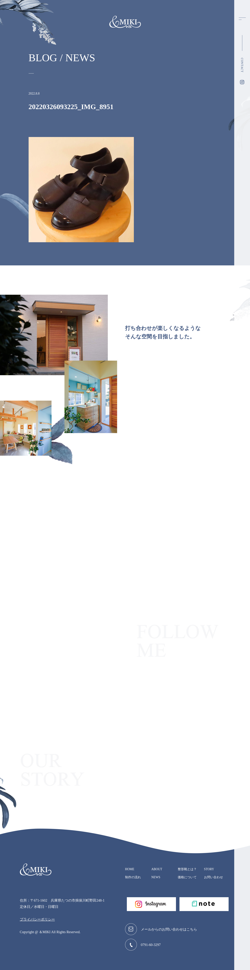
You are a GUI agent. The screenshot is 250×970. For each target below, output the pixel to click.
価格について (187, 877)
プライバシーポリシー (37, 919)
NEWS (155, 877)
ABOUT (156, 869)
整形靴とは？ (187, 869)
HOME (129, 869)
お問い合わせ (213, 877)
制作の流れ (133, 877)
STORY (209, 869)
